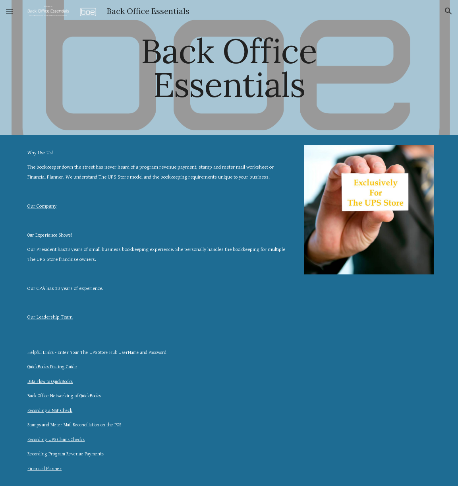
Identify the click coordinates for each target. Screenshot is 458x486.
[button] (9, 11)
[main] (228, 68)
